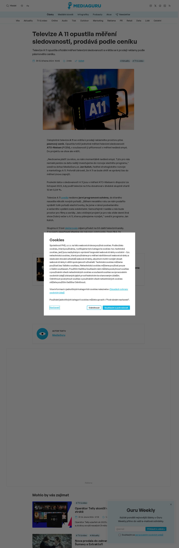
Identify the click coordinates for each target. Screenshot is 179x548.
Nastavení (54, 307)
